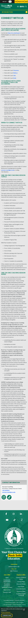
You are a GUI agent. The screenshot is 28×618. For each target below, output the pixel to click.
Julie (14, 75)
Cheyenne (16, 70)
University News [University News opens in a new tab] (21, 591)
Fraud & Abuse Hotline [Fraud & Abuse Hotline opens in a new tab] (10, 602)
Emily (14, 78)
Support (16, 606)
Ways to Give (7, 590)
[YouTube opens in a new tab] (7, 520)
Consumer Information (19, 600)
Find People (21, 586)
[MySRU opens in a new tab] (21, 6)
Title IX (20, 606)
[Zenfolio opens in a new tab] (21, 520)
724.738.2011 (6, 490)
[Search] (25, 6)
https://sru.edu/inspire (14, 33)
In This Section (15, 12)
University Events (21, 589)
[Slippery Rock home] (6, 6)
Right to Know (10, 606)
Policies (24, 604)
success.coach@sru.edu (7, 170)
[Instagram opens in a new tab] (13, 514)
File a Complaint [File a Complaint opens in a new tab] (20, 602)
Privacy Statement (5, 612)
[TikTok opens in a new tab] (14, 520)
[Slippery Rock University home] (14, 536)
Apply (7, 577)
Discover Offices (21, 584)
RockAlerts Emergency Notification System (7, 585)
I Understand (6, 615)
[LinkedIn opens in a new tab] (21, 514)
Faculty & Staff (7, 592)
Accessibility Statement (9, 600)
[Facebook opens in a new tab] (6, 514)
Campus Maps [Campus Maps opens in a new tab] (21, 581)
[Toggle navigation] (18, 6)
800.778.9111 (14, 571)
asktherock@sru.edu (14, 566)
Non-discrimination (8, 604)
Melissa (15, 73)
